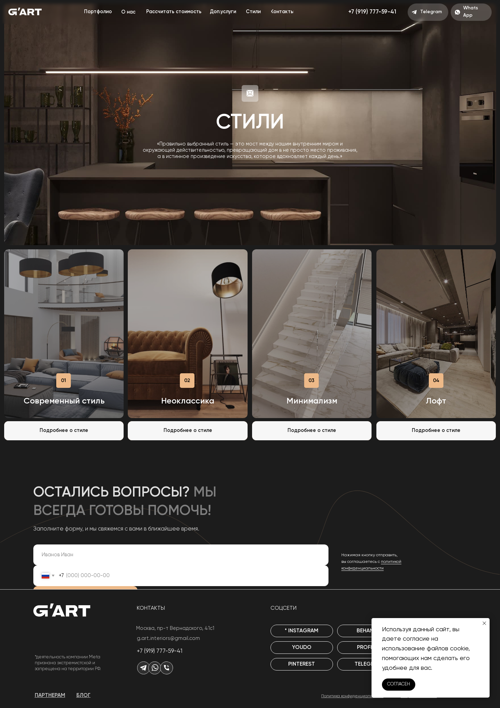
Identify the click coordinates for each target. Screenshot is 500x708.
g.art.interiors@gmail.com (168, 638)
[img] (64, 333)
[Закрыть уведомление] (484, 623)
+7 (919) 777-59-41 (159, 651)
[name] (180, 554)
